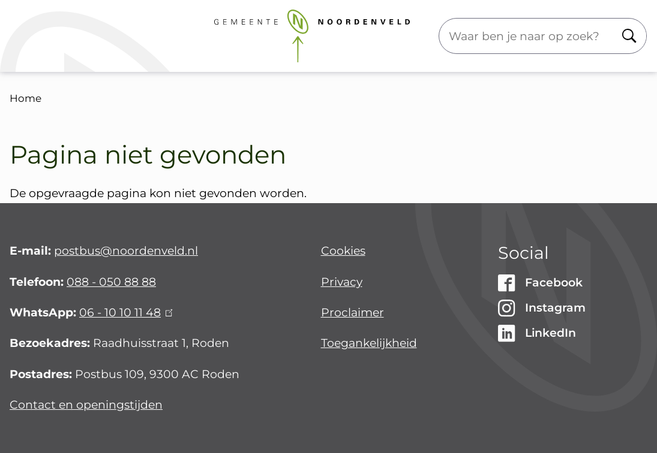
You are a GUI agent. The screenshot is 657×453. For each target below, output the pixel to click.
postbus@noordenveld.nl (126, 251)
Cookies (343, 251)
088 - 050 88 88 (111, 282)
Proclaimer (352, 312)
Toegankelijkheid (369, 343)
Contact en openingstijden (86, 405)
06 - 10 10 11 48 (125, 312)
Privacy (341, 282)
